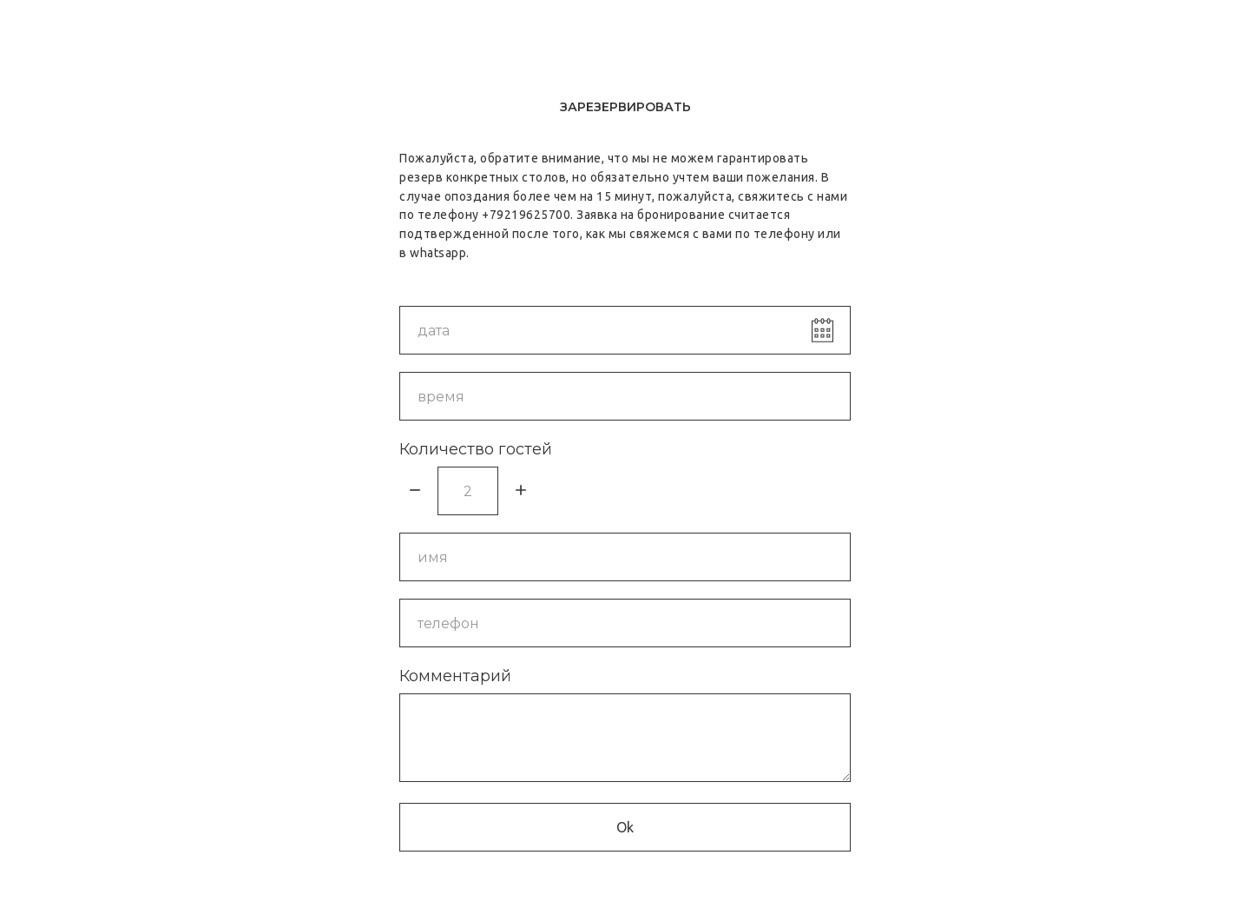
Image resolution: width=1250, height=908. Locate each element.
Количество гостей (475, 449)
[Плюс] (520, 491)
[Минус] (415, 491)
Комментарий (455, 676)
